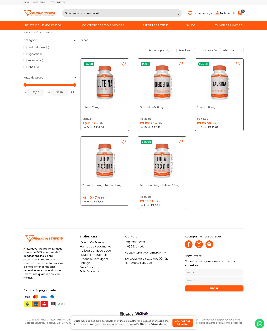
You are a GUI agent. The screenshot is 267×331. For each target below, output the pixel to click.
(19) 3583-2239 (135, 242)
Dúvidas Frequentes (93, 255)
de (25, 92)
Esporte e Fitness (155, 25)
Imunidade (36, 60)
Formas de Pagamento (95, 247)
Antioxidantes (38, 47)
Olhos (48, 32)
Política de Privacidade (95, 251)
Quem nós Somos (92, 242)
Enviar (214, 288)
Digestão (35, 54)
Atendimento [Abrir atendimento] (58, 2)
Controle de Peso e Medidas (103, 25)
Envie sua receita (34, 2)
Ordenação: (210, 50)
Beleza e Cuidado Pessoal (44, 25)
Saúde (190, 25)
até (48, 92)
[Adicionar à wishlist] (123, 64)
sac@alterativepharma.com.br (146, 253)
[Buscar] (177, 13)
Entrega (85, 263)
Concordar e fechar (183, 323)
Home (27, 32)
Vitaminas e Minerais (228, 25)
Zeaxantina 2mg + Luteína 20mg (159, 185)
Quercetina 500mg (151, 107)
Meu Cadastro (89, 267)
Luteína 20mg (91, 107)
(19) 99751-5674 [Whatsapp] (135, 247)
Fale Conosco (89, 271)
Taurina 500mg (206, 107)
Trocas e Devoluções (94, 259)
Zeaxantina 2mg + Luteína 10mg (102, 185)
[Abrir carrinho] (241, 13)
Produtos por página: (161, 50)
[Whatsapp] (259, 323)
